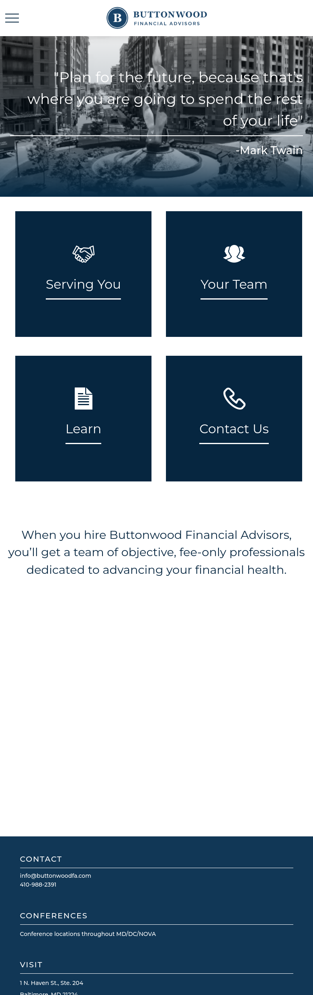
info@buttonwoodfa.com (56, 875)
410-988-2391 (38, 884)
